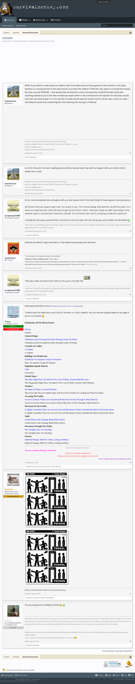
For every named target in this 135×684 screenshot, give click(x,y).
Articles (57, 20)
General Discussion (20, 41)
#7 (130, 594)
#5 (130, 295)
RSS (130, 675)
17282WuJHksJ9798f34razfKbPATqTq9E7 (20, 670)
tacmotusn (10, 258)
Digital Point (37, 679)
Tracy (27, 462)
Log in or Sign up (103, 2)
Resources (40, 20)
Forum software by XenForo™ (19, 681)
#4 (130, 268)
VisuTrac (28, 594)
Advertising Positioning (23, 679)
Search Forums (7, 25)
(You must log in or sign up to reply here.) (117, 651)
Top (123, 675)
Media (25, 20)
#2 (130, 193)
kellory (27, 641)
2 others (52, 466)
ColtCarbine (29, 466)
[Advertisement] (67, 61)
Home (116, 675)
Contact (99, 675)
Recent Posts (21, 25)
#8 (130, 641)
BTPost (27, 157)
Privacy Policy (129, 679)
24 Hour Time (21, 675)
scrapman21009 (12, 215)
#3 (130, 231)
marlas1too (40, 41)
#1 (130, 153)
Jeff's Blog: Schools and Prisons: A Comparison (65, 306)
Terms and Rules (118, 679)
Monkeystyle (7, 675)
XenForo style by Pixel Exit (47, 681)
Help (108, 675)
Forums (10, 20)
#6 (130, 462)
